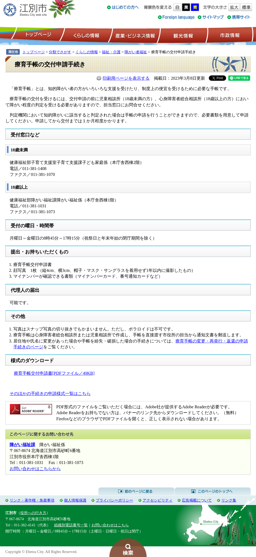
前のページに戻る (136, 491)
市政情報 (229, 35)
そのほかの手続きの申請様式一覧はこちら (50, 393)
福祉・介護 (111, 52)
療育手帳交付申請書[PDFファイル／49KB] (54, 373)
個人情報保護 (75, 500)
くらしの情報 (86, 35)
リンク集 (228, 500)
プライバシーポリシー (114, 500)
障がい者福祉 (136, 52)
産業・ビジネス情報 (134, 35)
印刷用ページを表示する (126, 78)
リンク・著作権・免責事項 (32, 500)
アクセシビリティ (158, 500)
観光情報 (182, 35)
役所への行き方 (33, 513)
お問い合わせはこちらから (35, 468)
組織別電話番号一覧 (71, 525)
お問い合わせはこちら (110, 525)
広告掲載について (197, 500)
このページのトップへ (213, 491)
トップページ (37, 35)
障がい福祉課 (22, 444)
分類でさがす (60, 52)
